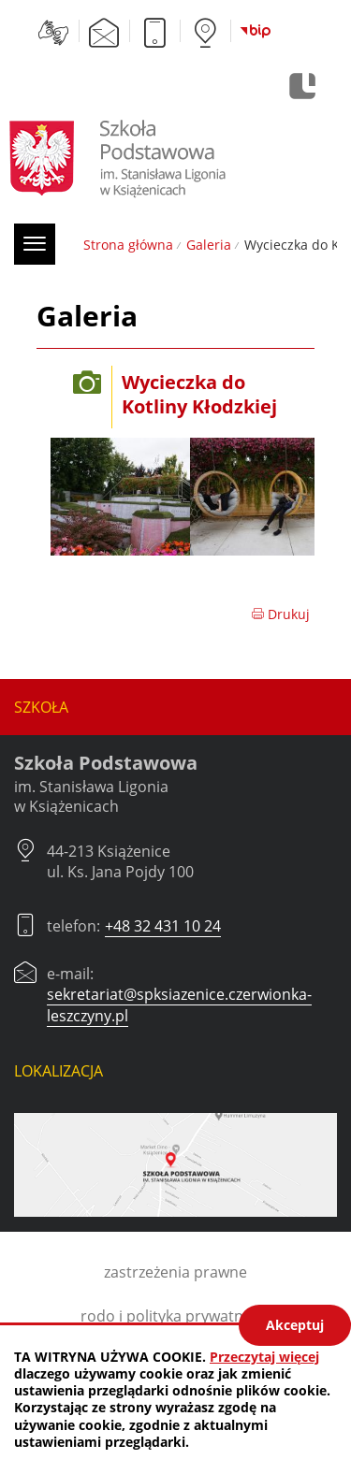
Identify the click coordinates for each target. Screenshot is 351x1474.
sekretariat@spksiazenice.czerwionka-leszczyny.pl (179, 1004)
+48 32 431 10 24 (163, 926)
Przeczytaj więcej (264, 1357)
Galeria (208, 244)
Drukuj (280, 614)
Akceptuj (295, 1325)
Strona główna (128, 244)
